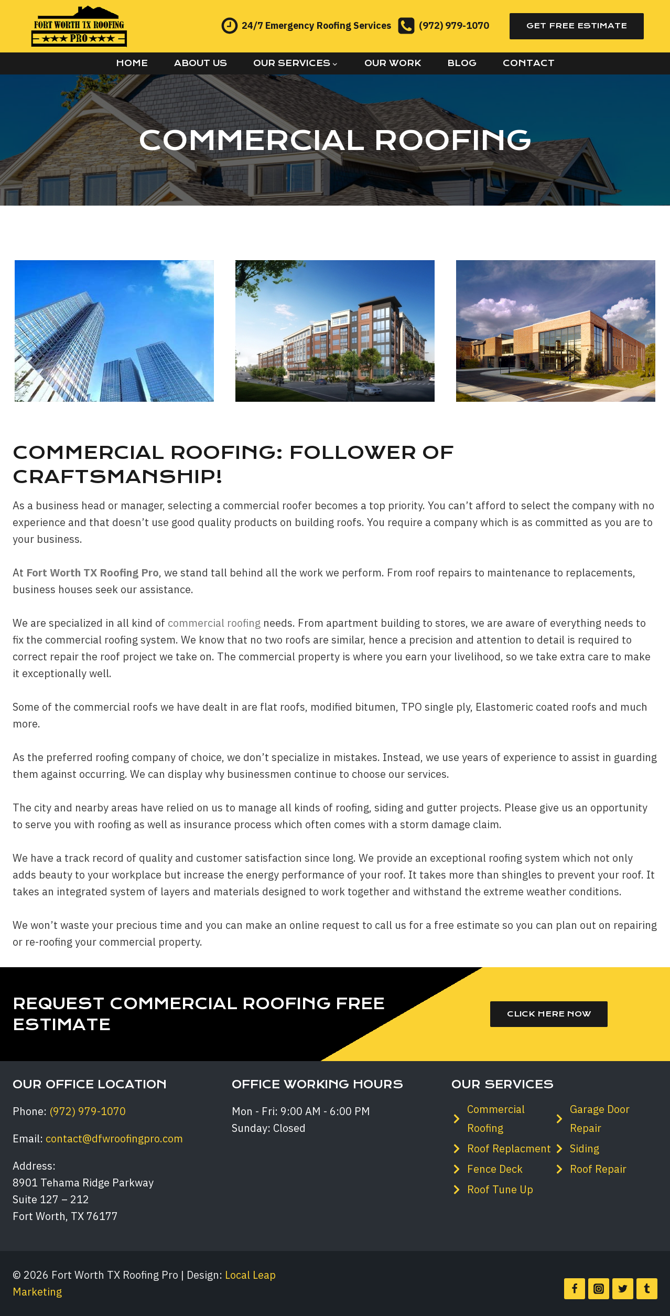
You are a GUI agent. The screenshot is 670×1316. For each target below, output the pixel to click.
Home (132, 63)
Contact (529, 63)
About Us (200, 63)
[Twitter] (622, 1288)
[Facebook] (574, 1288)
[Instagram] (598, 1288)
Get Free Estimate (576, 25)
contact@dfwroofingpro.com (114, 1138)
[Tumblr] (646, 1288)
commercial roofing (214, 623)
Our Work (392, 63)
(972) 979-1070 (87, 1111)
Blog (462, 63)
